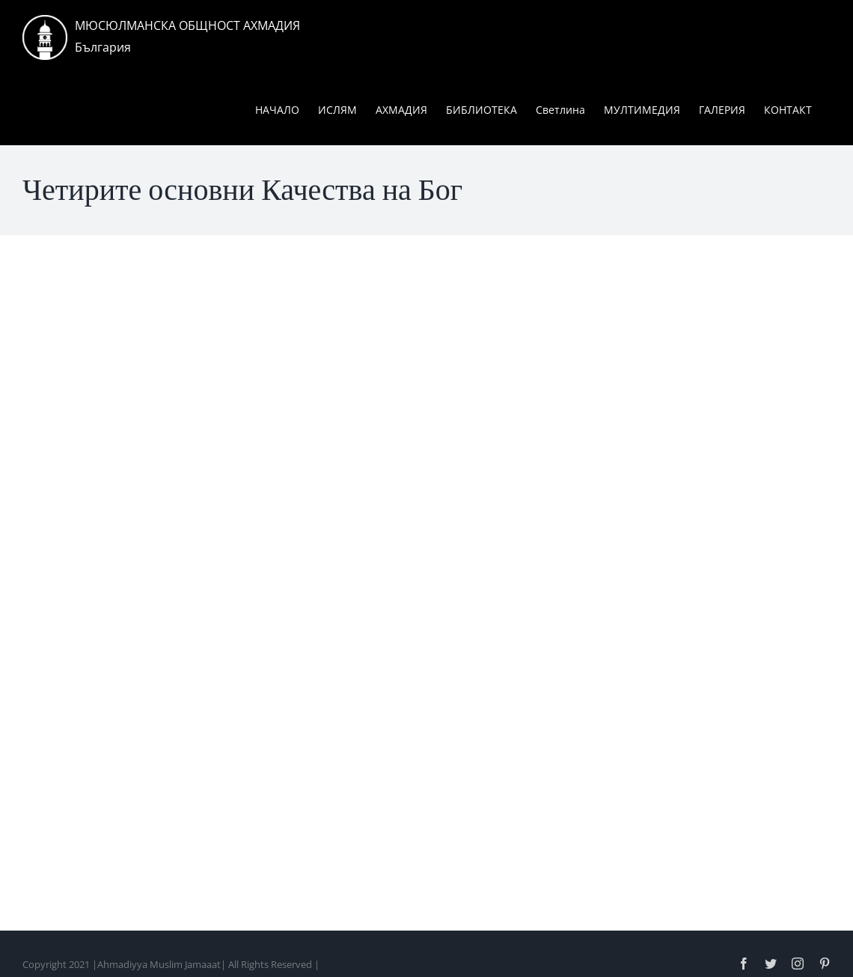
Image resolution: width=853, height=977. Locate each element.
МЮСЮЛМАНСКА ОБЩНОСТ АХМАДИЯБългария (187, 36)
